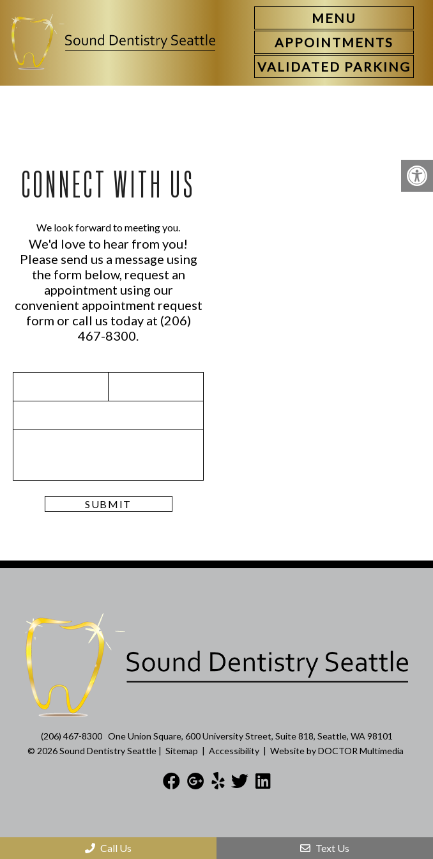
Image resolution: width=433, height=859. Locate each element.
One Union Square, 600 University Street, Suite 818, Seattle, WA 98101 (250, 736)
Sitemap (181, 750)
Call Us (108, 848)
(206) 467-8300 (134, 328)
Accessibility (234, 750)
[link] (334, 42)
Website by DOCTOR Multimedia (337, 750)
